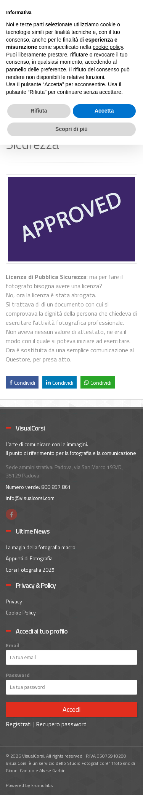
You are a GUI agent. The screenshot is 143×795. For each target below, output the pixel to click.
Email (12, 645)
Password (18, 675)
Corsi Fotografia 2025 (30, 570)
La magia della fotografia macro (41, 547)
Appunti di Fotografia (29, 558)
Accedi (71, 709)
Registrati (19, 724)
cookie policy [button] (108, 47)
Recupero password (61, 724)
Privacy (14, 601)
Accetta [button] (104, 111)
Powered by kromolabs (29, 785)
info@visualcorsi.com (30, 498)
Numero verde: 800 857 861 (38, 487)
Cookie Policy (21, 612)
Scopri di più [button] (71, 129)
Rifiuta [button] (39, 111)
